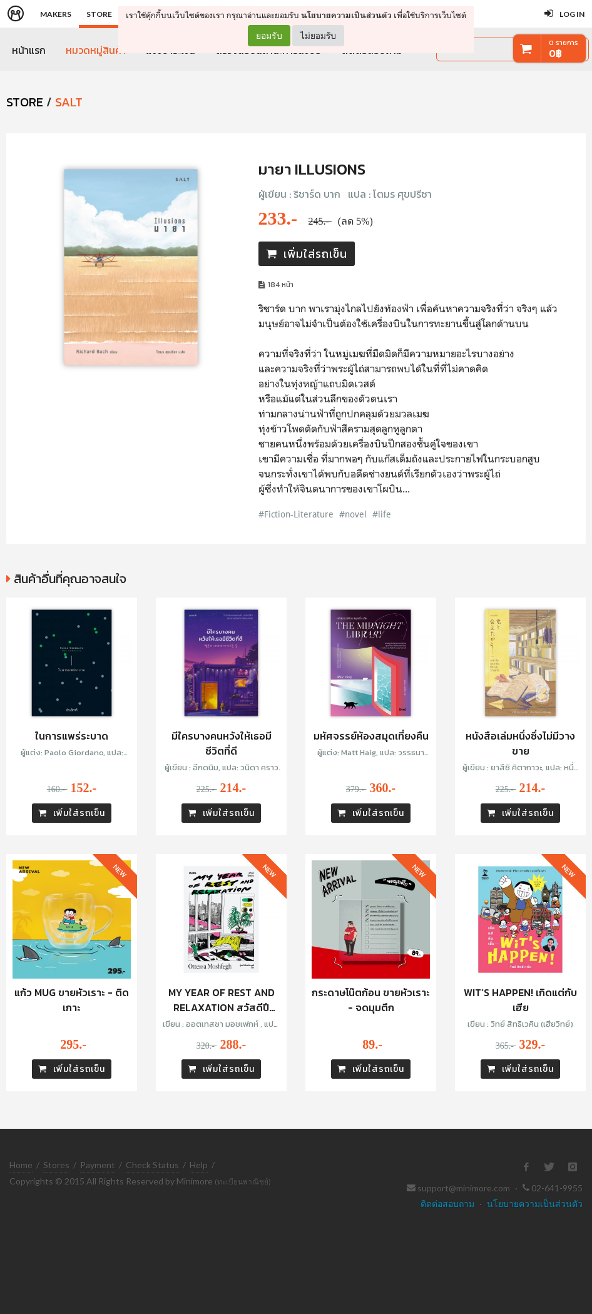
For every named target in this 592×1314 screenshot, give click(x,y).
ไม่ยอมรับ (318, 35)
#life (381, 514)
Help (199, 1164)
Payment (97, 1164)
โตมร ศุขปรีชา (402, 193)
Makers (55, 14)
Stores (56, 1164)
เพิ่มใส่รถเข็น (306, 253)
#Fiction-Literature (296, 514)
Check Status (152, 1164)
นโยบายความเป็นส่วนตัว (346, 15)
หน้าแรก (29, 50)
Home (21, 1164)
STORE (24, 102)
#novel (353, 514)
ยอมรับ (269, 36)
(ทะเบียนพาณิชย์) (243, 1181)
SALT (69, 102)
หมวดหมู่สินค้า (96, 50)
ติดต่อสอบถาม (447, 1203)
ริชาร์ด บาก (316, 193)
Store (99, 14)
